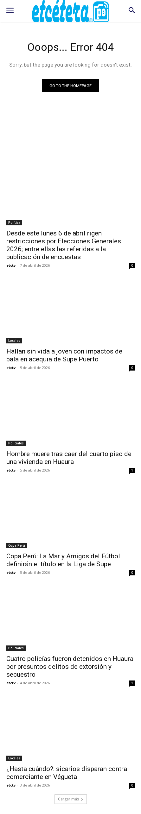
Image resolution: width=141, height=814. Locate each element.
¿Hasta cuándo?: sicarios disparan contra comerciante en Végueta (66, 773)
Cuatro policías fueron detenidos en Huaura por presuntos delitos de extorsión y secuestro (69, 666)
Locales (14, 340)
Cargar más (70, 799)
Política (14, 222)
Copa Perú (16, 545)
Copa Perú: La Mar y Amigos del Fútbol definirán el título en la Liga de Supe (63, 560)
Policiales (16, 443)
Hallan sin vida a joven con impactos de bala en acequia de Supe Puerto (64, 355)
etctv (11, 265)
